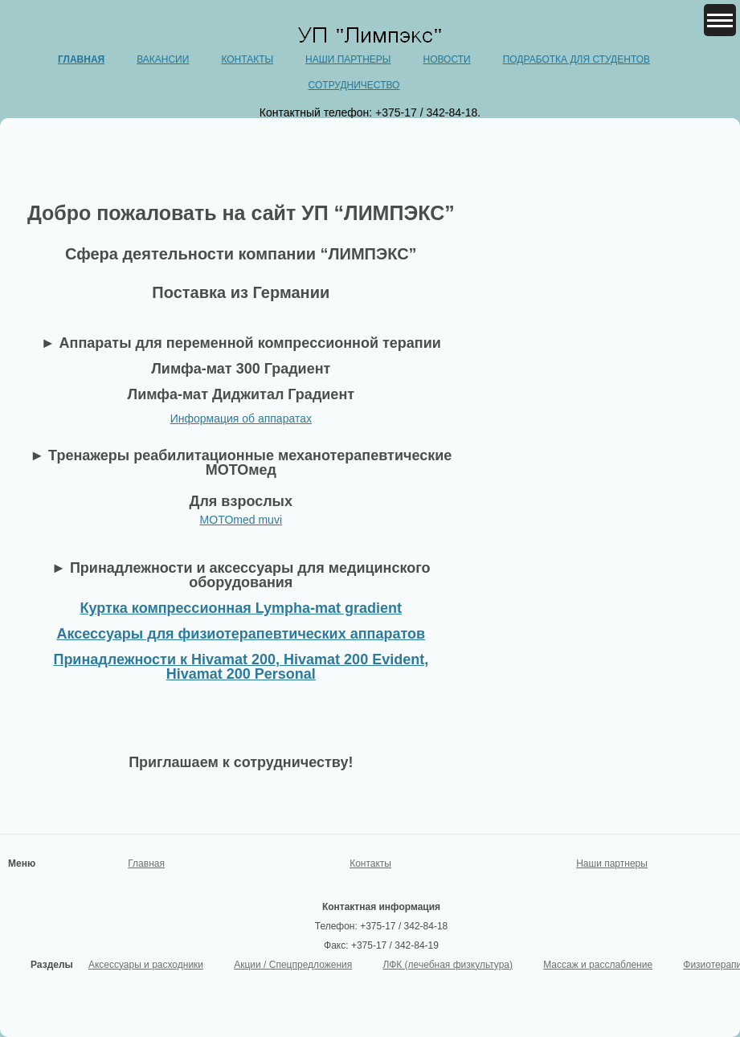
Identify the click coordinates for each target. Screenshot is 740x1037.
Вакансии (163, 59)
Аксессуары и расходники (145, 964)
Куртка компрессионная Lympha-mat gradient (241, 608)
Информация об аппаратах (241, 418)
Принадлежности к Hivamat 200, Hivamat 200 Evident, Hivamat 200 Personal (240, 666)
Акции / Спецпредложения (293, 964)
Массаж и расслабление (597, 964)
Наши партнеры (347, 59)
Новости (446, 59)
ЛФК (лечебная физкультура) (447, 964)
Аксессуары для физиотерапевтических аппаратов (240, 634)
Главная (81, 59)
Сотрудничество (354, 85)
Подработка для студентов (576, 59)
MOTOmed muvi (241, 519)
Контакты (247, 59)
